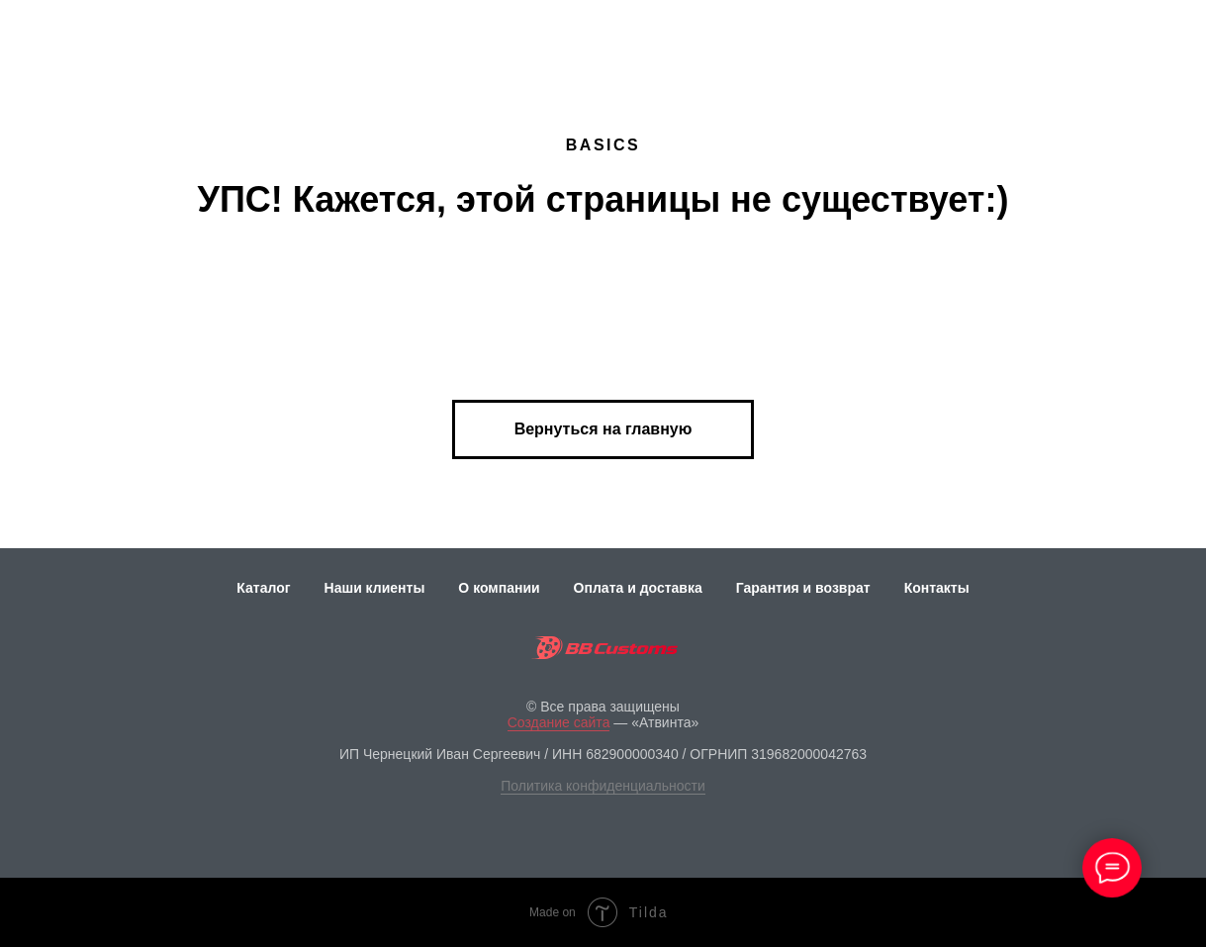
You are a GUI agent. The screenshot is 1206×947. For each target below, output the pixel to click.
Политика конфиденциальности (603, 786)
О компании (498, 588)
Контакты (937, 588)
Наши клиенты (375, 588)
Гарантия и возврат (803, 588)
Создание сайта (559, 722)
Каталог (263, 588)
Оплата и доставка (638, 588)
